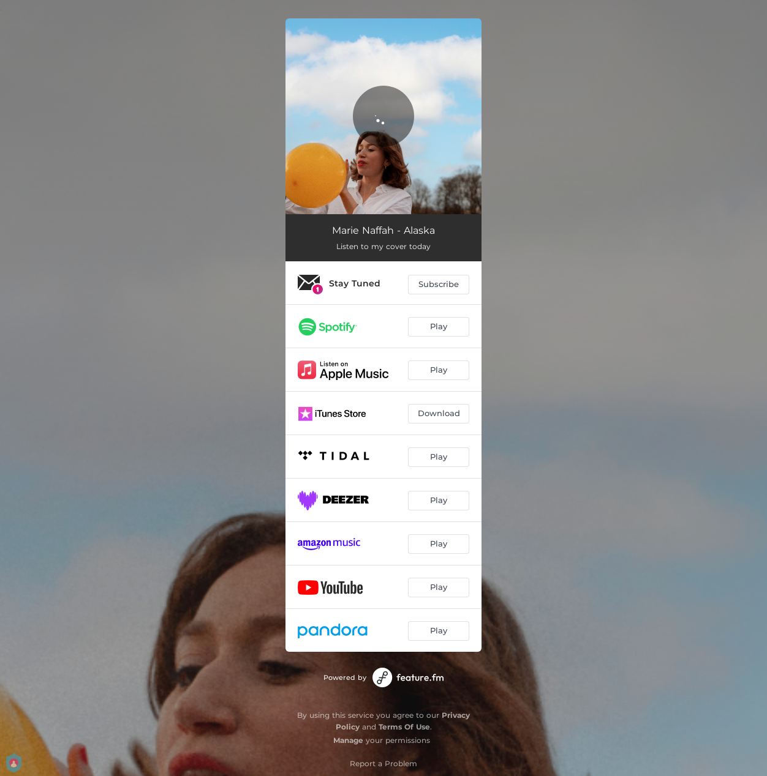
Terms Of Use (404, 726)
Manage (348, 740)
